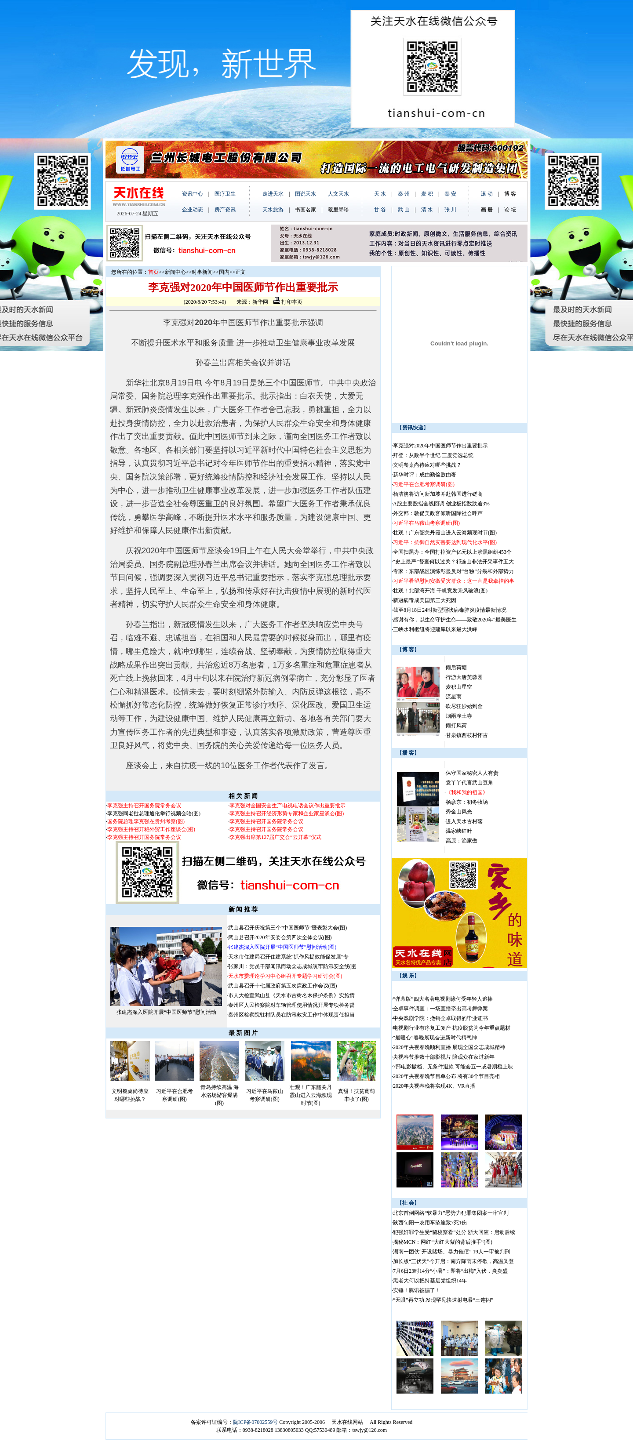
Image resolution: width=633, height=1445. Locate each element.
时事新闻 (202, 272)
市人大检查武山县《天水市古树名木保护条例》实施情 (291, 995)
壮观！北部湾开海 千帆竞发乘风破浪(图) (440, 591)
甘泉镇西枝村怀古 (467, 735)
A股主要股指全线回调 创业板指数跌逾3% (441, 504)
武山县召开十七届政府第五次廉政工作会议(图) (282, 986)
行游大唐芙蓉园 (464, 677)
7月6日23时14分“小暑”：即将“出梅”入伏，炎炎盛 (450, 1271)
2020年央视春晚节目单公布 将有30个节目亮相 (446, 1076)
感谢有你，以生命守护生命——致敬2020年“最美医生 (455, 620)
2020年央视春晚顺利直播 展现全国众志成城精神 (449, 1047)
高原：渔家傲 (461, 841)
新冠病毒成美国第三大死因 (424, 600)
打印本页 (287, 302)
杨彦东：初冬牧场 (467, 802)
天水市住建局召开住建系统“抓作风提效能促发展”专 (288, 957)
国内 (224, 272)
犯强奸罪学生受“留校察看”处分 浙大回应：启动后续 (454, 1232)
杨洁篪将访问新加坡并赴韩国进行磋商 (438, 494)
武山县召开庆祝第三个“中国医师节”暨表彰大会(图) (287, 928)
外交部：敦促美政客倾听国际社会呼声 (438, 513)
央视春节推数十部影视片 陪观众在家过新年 (444, 1057)
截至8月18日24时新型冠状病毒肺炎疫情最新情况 (449, 610)
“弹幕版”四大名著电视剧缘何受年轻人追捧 (443, 999)
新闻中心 (175, 272)
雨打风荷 (456, 725)
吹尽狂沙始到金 (464, 706)
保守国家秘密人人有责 (472, 773)
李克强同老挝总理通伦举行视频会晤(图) (153, 813)
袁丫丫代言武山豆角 (469, 783)
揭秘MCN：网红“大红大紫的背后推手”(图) (442, 1242)
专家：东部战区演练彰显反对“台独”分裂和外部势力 (453, 571)
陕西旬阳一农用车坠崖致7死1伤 (430, 1223)
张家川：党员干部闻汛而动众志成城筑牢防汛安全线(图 (292, 966)
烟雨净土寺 (459, 716)
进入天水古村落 (464, 821)
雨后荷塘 (456, 667)
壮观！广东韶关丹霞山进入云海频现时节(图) (311, 1095)
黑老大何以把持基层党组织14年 (430, 1281)
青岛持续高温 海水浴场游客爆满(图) (219, 1095)
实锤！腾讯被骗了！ (416, 1290)
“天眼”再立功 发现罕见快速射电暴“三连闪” (443, 1300)
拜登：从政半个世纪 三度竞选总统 (433, 455)
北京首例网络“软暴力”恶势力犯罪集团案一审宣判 (451, 1213)
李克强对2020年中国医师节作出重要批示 (440, 446)
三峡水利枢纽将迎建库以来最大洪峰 (435, 629)
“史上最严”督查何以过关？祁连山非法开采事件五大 (453, 562)
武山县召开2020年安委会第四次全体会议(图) (280, 937)
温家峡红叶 (459, 831)
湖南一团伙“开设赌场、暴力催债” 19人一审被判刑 (451, 1252)
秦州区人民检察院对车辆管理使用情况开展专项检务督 (291, 1005)
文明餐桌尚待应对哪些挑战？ (427, 465)
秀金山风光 (459, 812)
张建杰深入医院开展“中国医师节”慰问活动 (166, 1012)
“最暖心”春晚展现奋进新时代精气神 (435, 1038)
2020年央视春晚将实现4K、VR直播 (434, 1086)
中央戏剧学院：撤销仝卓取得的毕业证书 (440, 1018)
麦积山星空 (459, 687)
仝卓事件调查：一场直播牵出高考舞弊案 (440, 1009)
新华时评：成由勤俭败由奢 (424, 475)
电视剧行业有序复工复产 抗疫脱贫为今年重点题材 (451, 1028)
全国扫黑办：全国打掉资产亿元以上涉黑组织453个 (452, 552)
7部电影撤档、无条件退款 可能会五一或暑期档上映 (453, 1067)
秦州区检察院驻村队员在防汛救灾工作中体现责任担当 (291, 1015)
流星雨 (454, 696)
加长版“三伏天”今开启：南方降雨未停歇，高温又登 (453, 1261)
